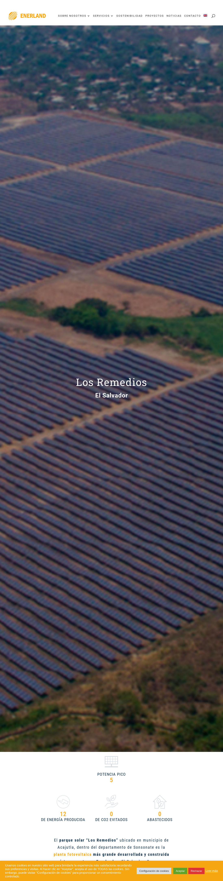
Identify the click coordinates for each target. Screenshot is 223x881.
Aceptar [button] (180, 870)
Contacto (192, 15)
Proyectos (154, 15)
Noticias (174, 15)
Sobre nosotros (72, 15)
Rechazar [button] (196, 870)
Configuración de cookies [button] (154, 870)
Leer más (212, 870)
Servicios (101, 15)
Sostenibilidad (129, 15)
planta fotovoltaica (73, 854)
